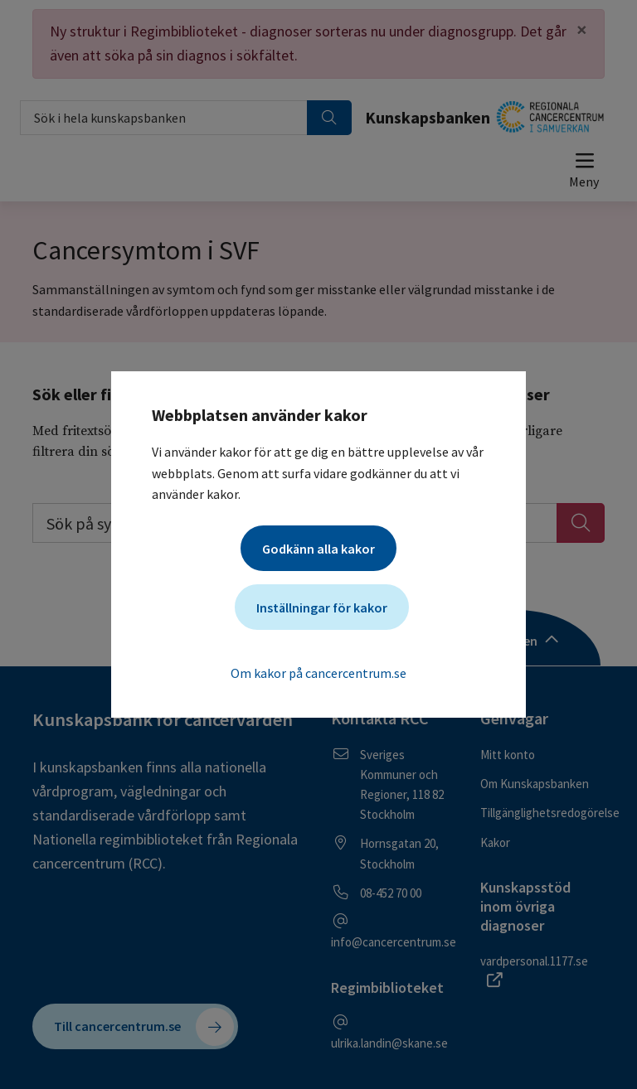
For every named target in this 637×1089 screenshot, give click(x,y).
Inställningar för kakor (321, 607)
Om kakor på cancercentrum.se (318, 673)
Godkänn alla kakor (318, 548)
